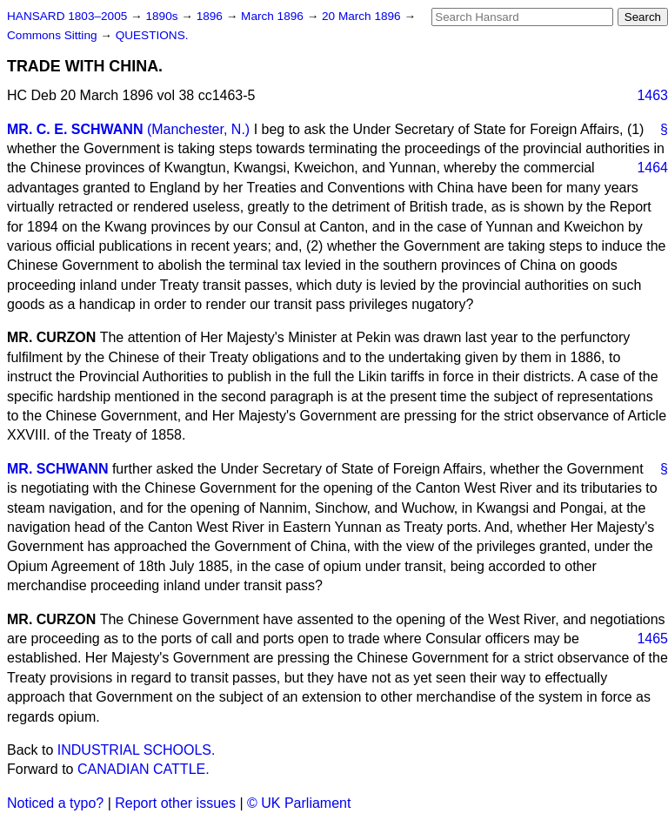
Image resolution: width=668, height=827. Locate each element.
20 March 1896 (363, 16)
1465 (652, 638)
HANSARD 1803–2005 (67, 16)
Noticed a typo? (55, 803)
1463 (652, 95)
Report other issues (175, 803)
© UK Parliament (299, 803)
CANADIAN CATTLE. (143, 769)
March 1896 (274, 16)
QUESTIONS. (152, 35)
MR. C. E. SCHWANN (75, 129)
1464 (652, 167)
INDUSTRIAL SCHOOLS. (136, 750)
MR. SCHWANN (57, 468)
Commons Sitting (53, 35)
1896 (211, 16)
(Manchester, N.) (198, 129)
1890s (163, 16)
